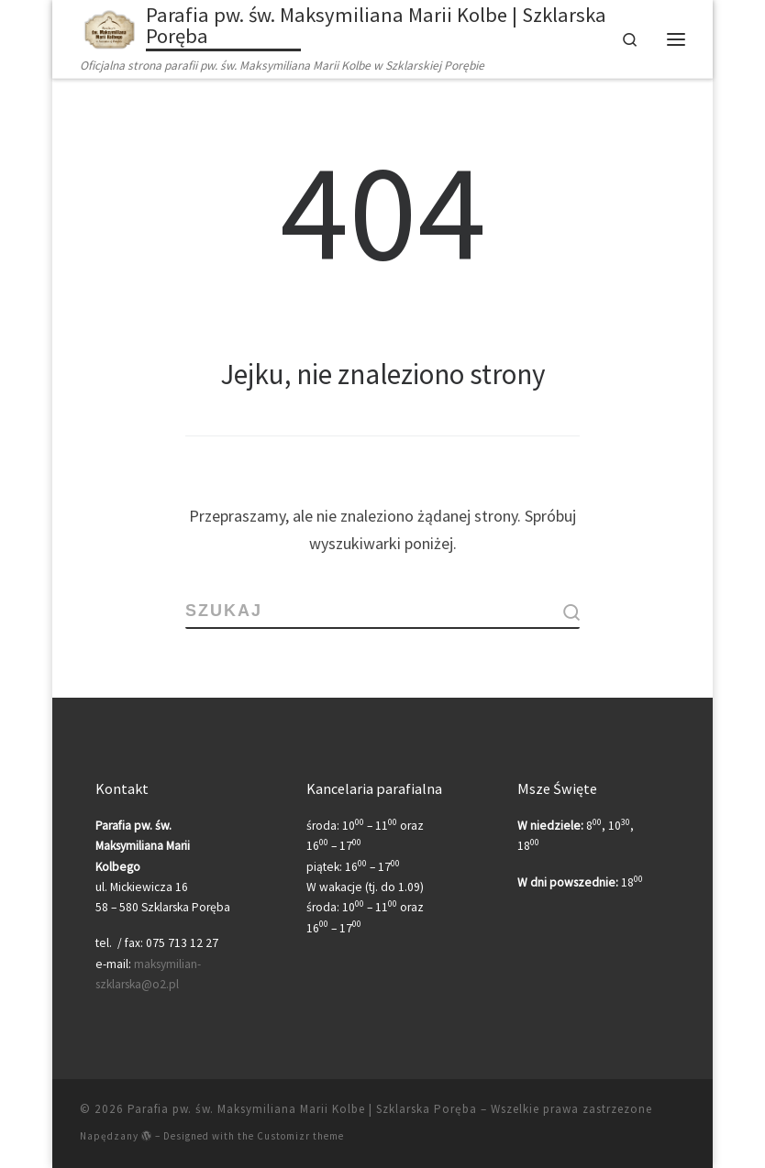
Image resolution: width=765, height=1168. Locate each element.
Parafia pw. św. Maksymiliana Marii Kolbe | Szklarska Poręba (302, 1109)
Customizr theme (300, 1135)
